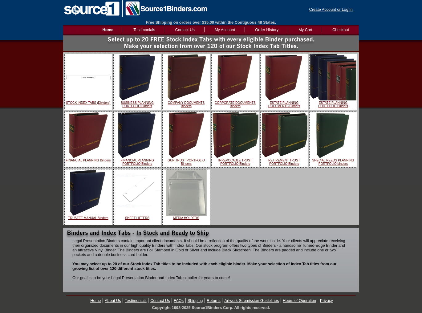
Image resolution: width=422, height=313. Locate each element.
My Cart (305, 29)
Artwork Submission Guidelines (251, 300)
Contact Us (185, 29)
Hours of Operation (299, 300)
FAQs (179, 300)
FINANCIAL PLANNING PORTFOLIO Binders (137, 162)
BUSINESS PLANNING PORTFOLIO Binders (137, 104)
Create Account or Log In (331, 9)
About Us (113, 300)
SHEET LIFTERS (137, 218)
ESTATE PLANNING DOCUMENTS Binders (284, 104)
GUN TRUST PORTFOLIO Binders (186, 162)
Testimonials (144, 29)
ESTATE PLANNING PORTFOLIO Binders (333, 104)
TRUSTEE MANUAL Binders (88, 218)
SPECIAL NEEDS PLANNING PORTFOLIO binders (333, 162)
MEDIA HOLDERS (186, 218)
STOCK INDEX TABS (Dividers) (88, 102)
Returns (214, 300)
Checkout (340, 29)
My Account (225, 29)
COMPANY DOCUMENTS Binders (186, 104)
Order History (266, 29)
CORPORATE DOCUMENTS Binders (235, 104)
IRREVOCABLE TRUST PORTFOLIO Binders (235, 162)
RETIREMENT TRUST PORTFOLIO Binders (284, 162)
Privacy (326, 300)
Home (95, 300)
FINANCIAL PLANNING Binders (88, 160)
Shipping (195, 300)
